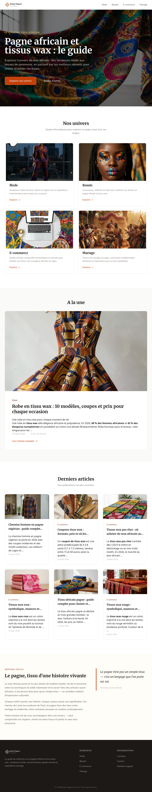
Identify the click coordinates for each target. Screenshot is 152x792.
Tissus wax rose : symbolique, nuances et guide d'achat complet (23, 609)
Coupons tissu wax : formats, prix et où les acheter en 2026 (72, 534)
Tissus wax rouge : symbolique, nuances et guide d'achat (122, 609)
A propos (121, 756)
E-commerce (129, 4)
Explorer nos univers (21, 80)
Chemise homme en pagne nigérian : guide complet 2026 (25, 529)
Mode (104, 4)
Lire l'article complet (25, 441)
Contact (120, 761)
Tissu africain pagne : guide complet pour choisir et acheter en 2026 (76, 604)
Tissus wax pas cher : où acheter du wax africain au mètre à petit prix (124, 534)
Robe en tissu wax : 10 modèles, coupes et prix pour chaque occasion (68, 409)
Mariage (143, 4)
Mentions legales (125, 766)
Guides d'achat (52, 80)
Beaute (115, 4)
